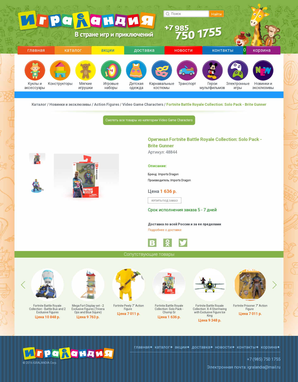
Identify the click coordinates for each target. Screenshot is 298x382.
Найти (216, 14)
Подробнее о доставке (164, 230)
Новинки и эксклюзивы (263, 85)
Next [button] (273, 284)
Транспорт (187, 83)
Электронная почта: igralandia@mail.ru (243, 367)
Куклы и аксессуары (34, 85)
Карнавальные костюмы (161, 85)
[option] (37, 159)
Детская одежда (136, 85)
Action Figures (106, 104)
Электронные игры (238, 85)
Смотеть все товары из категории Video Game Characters (149, 120)
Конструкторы (60, 83)
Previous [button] (24, 284)
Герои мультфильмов (212, 85)
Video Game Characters (142, 104)
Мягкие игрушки (85, 85)
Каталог (39, 104)
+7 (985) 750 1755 (263, 359)
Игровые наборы (111, 85)
